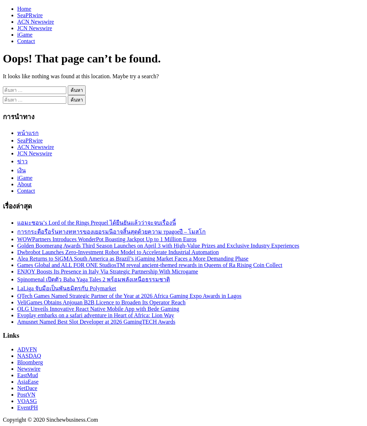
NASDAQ (29, 356)
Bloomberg (30, 362)
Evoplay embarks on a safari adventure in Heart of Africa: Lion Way (95, 315)
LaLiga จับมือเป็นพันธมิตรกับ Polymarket (66, 288)
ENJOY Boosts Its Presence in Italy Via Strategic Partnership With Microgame (107, 271)
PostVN (26, 395)
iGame (25, 35)
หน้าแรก (28, 133)
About (24, 184)
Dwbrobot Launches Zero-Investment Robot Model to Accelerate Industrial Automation (118, 252)
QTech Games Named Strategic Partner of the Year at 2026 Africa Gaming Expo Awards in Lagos (129, 296)
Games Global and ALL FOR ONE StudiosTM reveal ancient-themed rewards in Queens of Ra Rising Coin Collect (149, 265)
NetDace (27, 388)
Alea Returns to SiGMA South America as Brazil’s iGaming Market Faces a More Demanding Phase (132, 259)
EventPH (27, 407)
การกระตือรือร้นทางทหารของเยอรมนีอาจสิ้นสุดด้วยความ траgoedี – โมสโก (111, 232)
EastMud (27, 375)
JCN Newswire (34, 28)
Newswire (28, 369)
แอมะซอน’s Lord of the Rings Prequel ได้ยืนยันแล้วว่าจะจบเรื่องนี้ (96, 223)
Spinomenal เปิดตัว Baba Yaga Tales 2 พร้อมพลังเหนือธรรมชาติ (93, 279)
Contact (26, 41)
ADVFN (27, 349)
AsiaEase (28, 382)
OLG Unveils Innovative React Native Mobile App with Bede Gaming (98, 309)
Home (24, 9)
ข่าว (22, 161)
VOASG (27, 401)
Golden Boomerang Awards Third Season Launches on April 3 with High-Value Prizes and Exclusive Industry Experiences (158, 246)
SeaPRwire (30, 15)
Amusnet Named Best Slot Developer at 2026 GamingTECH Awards (96, 322)
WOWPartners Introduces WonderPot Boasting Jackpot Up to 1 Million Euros (106, 239)
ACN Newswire (35, 22)
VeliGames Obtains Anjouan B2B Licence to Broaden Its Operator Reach (101, 302)
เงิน (21, 170)
